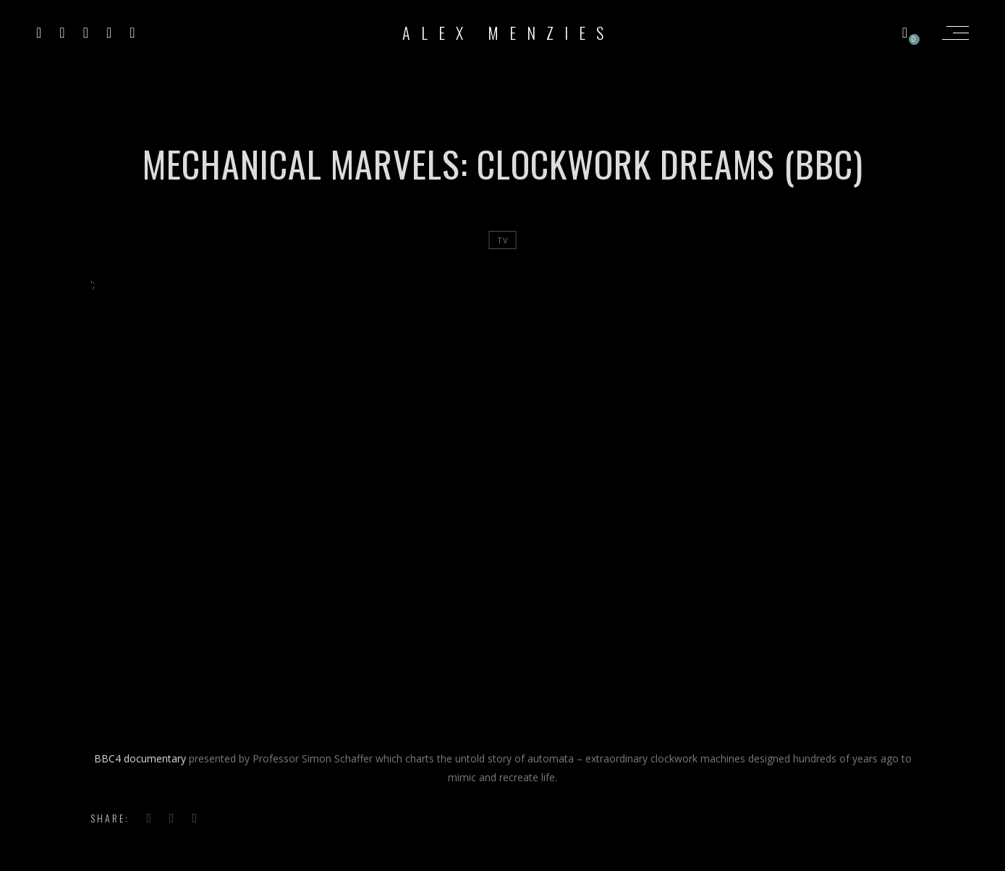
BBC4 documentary (140, 758)
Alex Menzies (508, 32)
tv (503, 240)
